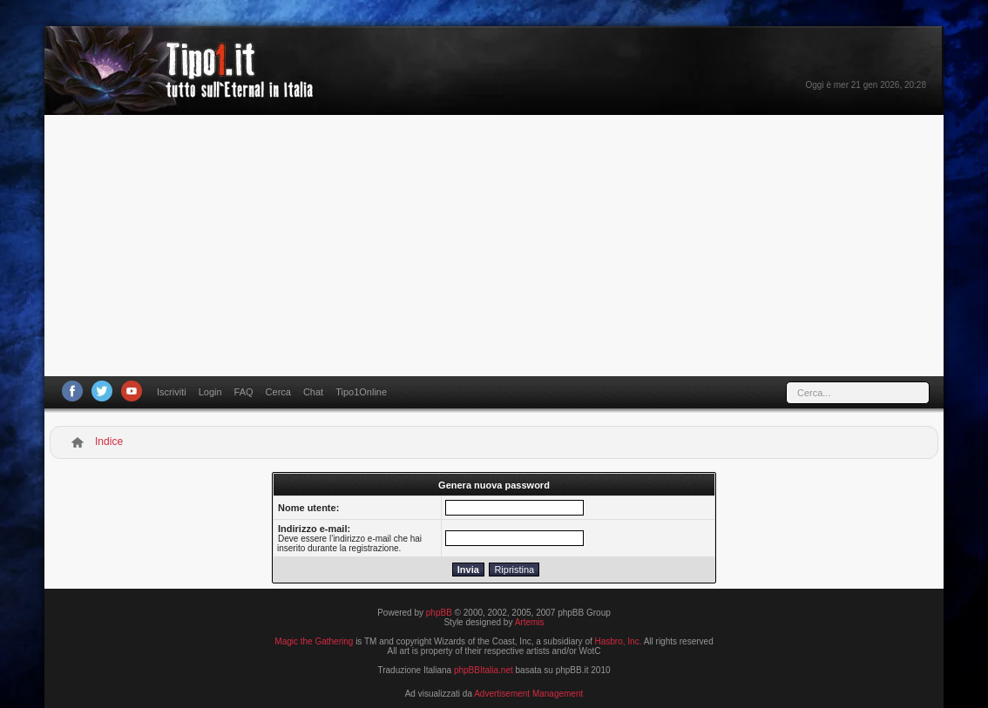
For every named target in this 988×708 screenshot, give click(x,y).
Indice (109, 441)
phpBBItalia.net (483, 670)
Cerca (278, 392)
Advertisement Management (528, 693)
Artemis (530, 622)
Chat (313, 392)
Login (210, 392)
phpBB (439, 612)
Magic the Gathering (313, 641)
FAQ (244, 392)
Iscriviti (171, 392)
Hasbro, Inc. (618, 641)
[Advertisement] (494, 245)
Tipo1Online (361, 392)
